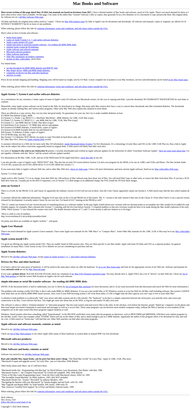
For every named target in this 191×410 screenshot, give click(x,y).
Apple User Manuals (12, 226)
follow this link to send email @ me (16, 402)
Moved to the (7, 257)
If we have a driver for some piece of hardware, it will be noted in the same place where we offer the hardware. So (50, 267)
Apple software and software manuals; (22, 49)
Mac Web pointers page (75, 21)
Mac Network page (37, 269)
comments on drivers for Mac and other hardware (27, 73)
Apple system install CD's (14, 238)
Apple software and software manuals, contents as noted (30, 324)
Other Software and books (17, 54)
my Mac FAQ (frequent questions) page (88, 274)
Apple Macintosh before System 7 (78, 144)
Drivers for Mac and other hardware (20, 261)
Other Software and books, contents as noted (24, 349)
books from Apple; (14, 37)
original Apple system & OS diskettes (22, 47)
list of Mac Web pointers (20, 334)
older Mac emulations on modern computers (25, 56)
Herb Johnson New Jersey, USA (8, 398)
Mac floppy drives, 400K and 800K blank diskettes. (28, 70)
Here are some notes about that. (172, 151)
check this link (87, 158)
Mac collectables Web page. (167, 169)
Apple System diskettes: (13, 251)
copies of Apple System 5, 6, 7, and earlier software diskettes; (32, 40)
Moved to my (7, 329)
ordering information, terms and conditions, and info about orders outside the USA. (72, 28)
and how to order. (13, 75)
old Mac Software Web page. (31, 17)
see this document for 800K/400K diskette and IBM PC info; (32, 68)
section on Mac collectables (18, 59)
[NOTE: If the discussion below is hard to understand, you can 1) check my (33, 287)
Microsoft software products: (16, 339)
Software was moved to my (13, 354)
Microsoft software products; (18, 52)
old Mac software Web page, (25, 257)
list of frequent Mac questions (78, 287)
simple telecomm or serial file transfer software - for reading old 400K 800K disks (41, 45)
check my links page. (79, 169)
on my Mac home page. (178, 80)
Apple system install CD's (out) (19, 42)
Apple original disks (36, 139)
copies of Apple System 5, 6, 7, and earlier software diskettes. (70, 257)
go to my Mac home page (109, 267)
